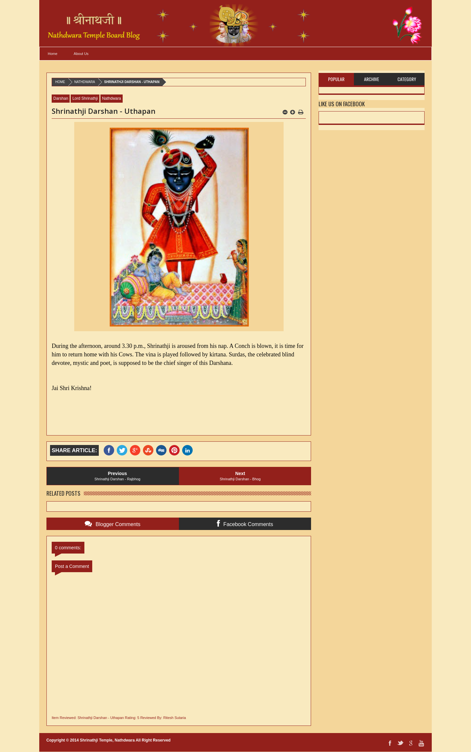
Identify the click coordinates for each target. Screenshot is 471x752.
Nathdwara (84, 82)
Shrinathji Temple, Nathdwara (107, 740)
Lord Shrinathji (84, 98)
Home (52, 54)
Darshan (60, 98)
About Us (81, 54)
